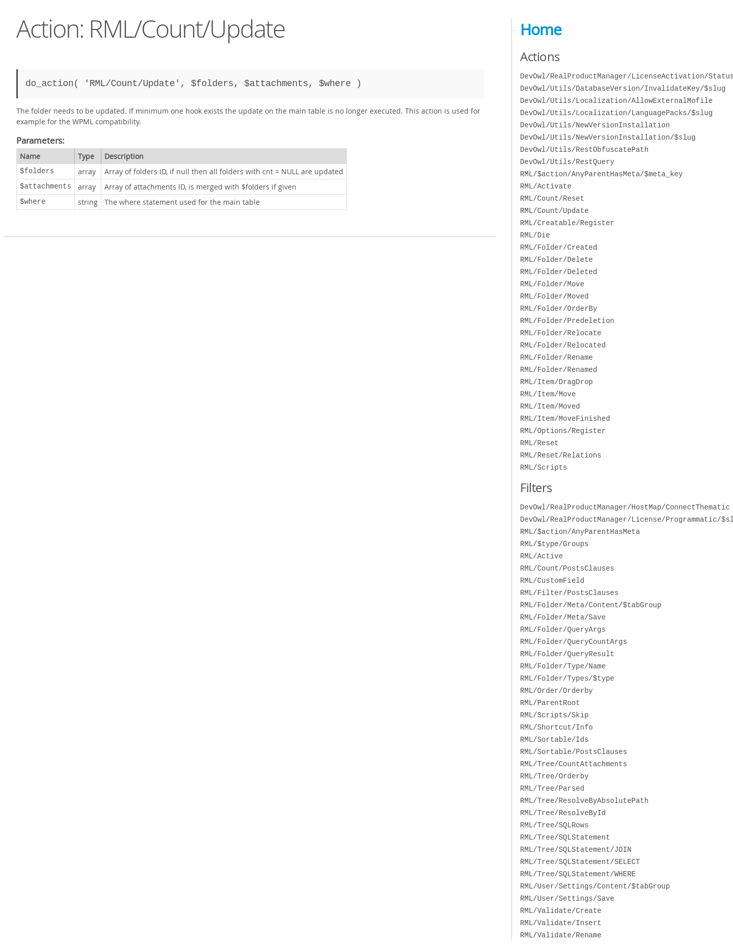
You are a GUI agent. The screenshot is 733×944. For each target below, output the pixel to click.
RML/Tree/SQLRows (554, 825)
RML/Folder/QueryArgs (563, 629)
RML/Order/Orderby (556, 690)
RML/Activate (546, 186)
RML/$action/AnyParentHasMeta (580, 531)
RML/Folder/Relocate (561, 333)
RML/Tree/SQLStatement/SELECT (580, 862)
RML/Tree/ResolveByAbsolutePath (584, 800)
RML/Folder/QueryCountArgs (573, 641)
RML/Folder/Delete (556, 259)
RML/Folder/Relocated (563, 345)
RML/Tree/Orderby (554, 776)
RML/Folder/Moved (554, 296)
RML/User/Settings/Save (567, 898)
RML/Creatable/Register (567, 223)
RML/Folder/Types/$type (567, 678)
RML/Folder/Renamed (558, 369)
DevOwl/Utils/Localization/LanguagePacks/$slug (616, 113)
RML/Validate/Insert (561, 923)
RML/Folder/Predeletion (567, 321)
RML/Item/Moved (550, 406)
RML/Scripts (543, 467)
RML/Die (535, 235)
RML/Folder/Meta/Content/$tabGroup (590, 605)
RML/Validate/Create (561, 910)
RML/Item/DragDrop (556, 382)
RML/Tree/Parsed (552, 788)
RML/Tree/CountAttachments (573, 764)
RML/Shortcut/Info (556, 727)
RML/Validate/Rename (561, 935)
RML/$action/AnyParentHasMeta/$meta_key (601, 174)
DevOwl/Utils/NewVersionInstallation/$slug (607, 137)
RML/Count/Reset (552, 198)
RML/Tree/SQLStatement (565, 837)
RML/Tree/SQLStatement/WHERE (578, 874)
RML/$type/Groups (554, 544)
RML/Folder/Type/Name (563, 666)
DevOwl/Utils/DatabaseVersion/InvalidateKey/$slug (622, 88)
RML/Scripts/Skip (554, 715)
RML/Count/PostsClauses (567, 568)
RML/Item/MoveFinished (565, 418)
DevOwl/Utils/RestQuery (567, 162)
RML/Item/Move (548, 394)
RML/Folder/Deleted (558, 272)
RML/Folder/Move (552, 284)
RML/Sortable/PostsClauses (573, 752)
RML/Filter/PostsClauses (569, 593)
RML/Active (541, 556)
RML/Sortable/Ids (554, 739)
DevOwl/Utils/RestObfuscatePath (584, 149)
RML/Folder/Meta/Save (563, 617)
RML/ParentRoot (550, 703)
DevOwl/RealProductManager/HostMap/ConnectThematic (625, 507)
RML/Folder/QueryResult (567, 654)
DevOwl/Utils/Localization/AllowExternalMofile (616, 100)
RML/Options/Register (563, 431)
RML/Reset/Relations (561, 455)
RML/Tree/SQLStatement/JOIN (575, 849)
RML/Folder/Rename (556, 357)
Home (540, 29)
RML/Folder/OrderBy (558, 308)
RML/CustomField (552, 580)
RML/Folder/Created (558, 247)
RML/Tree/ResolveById (563, 813)
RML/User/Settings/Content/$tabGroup (595, 886)
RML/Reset (539, 443)
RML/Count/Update (554, 210)
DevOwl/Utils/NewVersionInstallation (595, 125)
